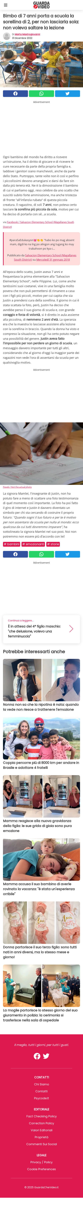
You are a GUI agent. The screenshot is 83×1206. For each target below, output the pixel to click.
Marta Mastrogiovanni (27, 34)
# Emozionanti (33, 544)
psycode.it (41, 1098)
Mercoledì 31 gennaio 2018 (53, 259)
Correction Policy (41, 1123)
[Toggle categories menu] (5, 5)
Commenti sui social (41, 1144)
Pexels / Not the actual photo (17, 487)
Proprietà (41, 1137)
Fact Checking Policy (41, 1116)
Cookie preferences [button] (41, 1169)
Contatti (41, 1091)
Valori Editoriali (41, 1130)
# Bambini (11, 544)
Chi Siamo (41, 1084)
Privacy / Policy (41, 1162)
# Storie (53, 544)
